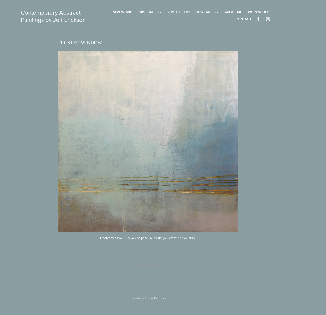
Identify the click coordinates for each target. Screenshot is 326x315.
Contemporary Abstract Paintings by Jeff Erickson (53, 16)
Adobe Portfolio (155, 298)
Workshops (258, 12)
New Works (123, 12)
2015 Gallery (179, 12)
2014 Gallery (207, 12)
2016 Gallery (150, 12)
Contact (243, 19)
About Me (233, 12)
